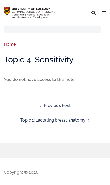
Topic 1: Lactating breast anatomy (53, 120)
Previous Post (57, 105)
